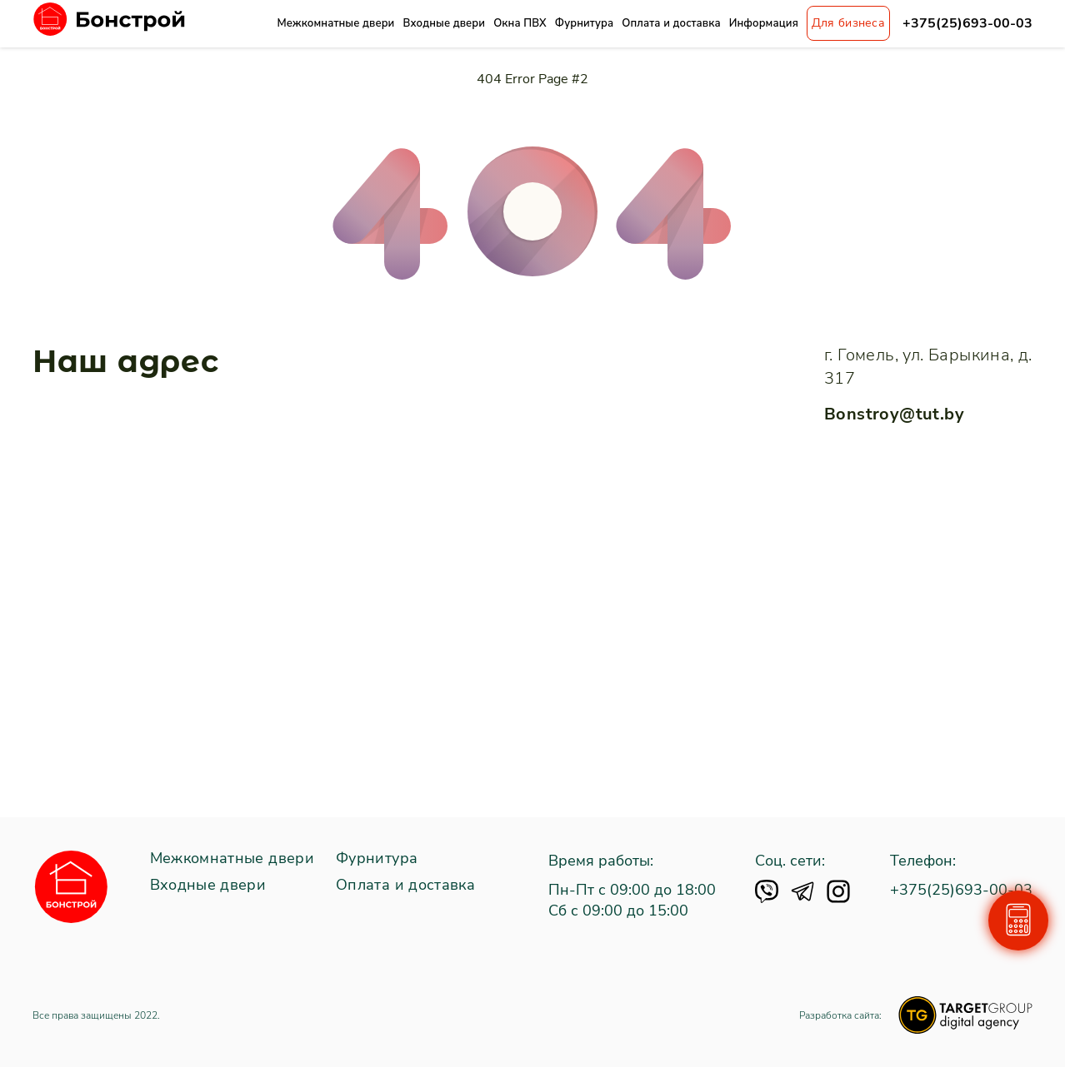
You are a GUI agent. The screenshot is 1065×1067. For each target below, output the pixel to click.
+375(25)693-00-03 (967, 23)
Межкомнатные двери (335, 23)
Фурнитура (584, 23)
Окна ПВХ (520, 23)
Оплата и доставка (671, 23)
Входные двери (443, 23)
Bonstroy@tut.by (894, 414)
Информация (763, 23)
